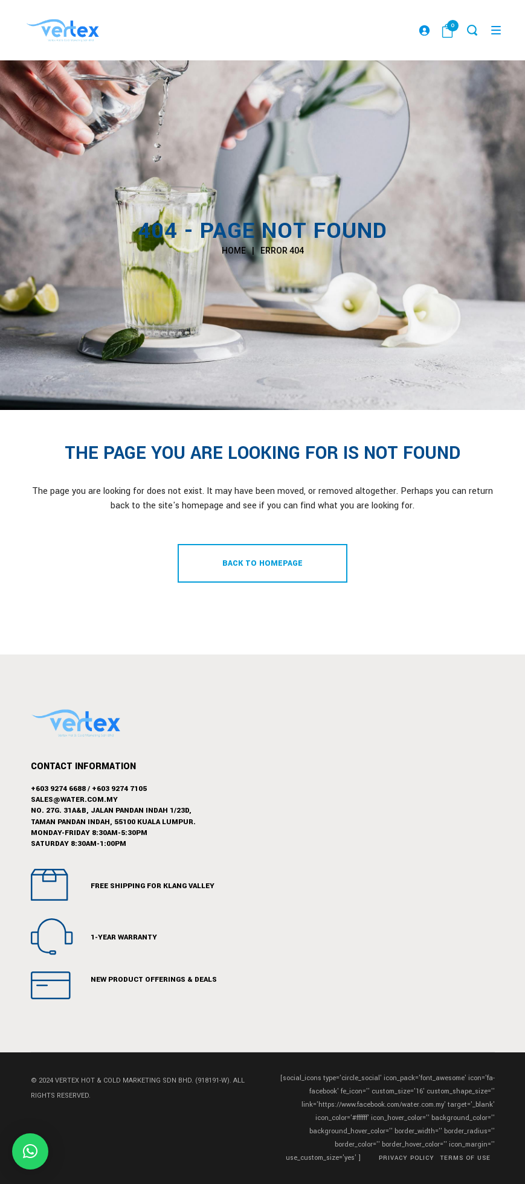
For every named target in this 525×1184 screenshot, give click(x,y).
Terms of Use (465, 1158)
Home (234, 250)
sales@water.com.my (74, 800)
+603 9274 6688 (58, 789)
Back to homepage (262, 563)
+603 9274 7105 (119, 789)
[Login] (421, 30)
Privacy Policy (406, 1158)
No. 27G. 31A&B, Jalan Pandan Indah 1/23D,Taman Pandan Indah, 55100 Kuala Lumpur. (113, 816)
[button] (30, 1151)
